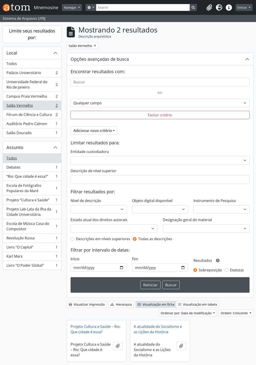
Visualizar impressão (87, 304)
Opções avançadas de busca (100, 59)
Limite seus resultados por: (32, 34)
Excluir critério (160, 115)
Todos (11, 63)
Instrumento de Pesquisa (214, 200)
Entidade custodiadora (90, 151)
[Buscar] (160, 82)
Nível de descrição (86, 200)
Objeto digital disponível (152, 200)
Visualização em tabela (197, 304)
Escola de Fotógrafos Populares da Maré (32, 188)
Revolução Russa (32, 239)
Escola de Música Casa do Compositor (32, 226)
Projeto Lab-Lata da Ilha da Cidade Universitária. (32, 212)
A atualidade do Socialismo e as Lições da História (158, 329)
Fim (135, 258)
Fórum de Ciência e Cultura (32, 115)
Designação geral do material (187, 219)
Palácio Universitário (32, 73)
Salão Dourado (32, 133)
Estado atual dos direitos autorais (99, 219)
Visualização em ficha (156, 304)
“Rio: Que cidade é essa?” (32, 177)
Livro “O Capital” (32, 248)
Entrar (243, 7)
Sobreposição (210, 270)
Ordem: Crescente (235, 313)
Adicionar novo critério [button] (92, 130)
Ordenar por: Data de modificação (186, 313)
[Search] (143, 7)
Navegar (70, 7)
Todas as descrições (155, 238)
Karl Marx (32, 257)
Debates (32, 168)
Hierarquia (121, 304)
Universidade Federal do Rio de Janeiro (32, 84)
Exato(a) (237, 270)
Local (11, 53)
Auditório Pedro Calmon (32, 124)
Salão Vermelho (32, 106)
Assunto (14, 147)
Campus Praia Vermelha (32, 97)
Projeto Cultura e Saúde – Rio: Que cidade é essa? (95, 329)
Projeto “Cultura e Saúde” (32, 201)
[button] (209, 7)
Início (75, 258)
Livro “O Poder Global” (32, 266)
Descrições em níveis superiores (103, 238)
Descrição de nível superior (93, 170)
